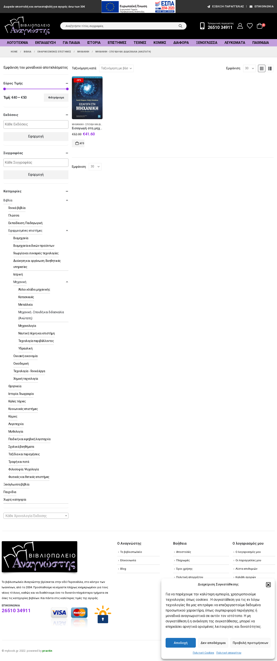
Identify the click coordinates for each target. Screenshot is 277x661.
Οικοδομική (21, 363)
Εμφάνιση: (233, 68)
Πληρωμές (183, 560)
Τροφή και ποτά (18, 461)
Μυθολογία (15, 431)
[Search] (180, 26)
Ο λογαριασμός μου (248, 551)
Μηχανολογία (27, 325)
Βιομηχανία (20, 238)
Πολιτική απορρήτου (228, 652)
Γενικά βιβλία (16, 208)
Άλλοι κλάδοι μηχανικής (34, 289)
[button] (268, 584)
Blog (123, 568)
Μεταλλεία (25, 304)
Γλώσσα (13, 215)
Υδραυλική (25, 348)
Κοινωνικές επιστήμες (23, 409)
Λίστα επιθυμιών (246, 568)
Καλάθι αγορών (246, 577)
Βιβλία (7, 200)
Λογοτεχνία (17, 43)
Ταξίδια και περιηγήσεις (24, 454)
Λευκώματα (235, 43)
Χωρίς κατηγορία (14, 499)
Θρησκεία (14, 386)
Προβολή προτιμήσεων (250, 643)
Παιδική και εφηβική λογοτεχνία (29, 439)
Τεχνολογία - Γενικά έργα (29, 371)
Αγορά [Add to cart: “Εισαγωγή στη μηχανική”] (82, 143)
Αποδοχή (181, 643)
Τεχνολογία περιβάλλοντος (36, 341)
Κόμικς (160, 43)
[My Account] (240, 26)
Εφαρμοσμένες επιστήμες (25, 230)
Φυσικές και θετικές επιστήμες (28, 477)
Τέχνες (140, 43)
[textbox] (37, 124)
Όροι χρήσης (184, 568)
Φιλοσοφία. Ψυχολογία (23, 469)
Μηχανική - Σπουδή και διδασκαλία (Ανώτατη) (98, 124)
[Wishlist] (250, 26)
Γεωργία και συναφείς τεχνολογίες (36, 253)
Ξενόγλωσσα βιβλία (16, 484)
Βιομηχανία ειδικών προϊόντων (33, 245)
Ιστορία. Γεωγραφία (20, 393)
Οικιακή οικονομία (25, 356)
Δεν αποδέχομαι (213, 643)
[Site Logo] (27, 26)
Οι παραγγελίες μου (248, 560)
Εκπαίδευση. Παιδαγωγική (25, 223)
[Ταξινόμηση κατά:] (116, 68)
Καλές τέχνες (17, 401)
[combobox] (35, 516)
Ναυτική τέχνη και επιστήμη (36, 333)
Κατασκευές (26, 297)
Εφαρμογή (36, 136)
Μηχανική (19, 282)
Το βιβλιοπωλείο (131, 551)
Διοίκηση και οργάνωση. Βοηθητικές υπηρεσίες (37, 264)
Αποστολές (183, 551)
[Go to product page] (87, 97)
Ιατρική (18, 274)
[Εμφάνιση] (249, 68)
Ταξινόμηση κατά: (84, 68)
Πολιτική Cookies (203, 652)
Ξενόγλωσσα (206, 43)
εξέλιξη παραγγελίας (225, 6)
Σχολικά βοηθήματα (21, 446)
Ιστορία (94, 43)
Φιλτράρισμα (56, 97)
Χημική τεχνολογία (25, 378)
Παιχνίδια (260, 43)
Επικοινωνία (261, 6)
